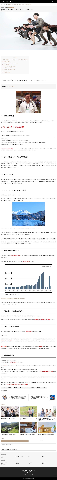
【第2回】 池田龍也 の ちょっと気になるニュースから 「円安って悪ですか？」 (15, 59)
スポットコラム (11, 7)
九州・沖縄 (30, 462)
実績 (43, 456)
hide (16, 57)
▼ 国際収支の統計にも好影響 (7, 71)
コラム (3, 7)
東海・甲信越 (17, 463)
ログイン (11, 449)
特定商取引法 (25, 474)
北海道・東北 (44, 462)
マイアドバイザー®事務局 (5, 462)
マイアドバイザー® (28, 471)
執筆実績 (6, 7)
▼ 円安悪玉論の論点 (6, 61)
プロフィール (11, 86)
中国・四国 (16, 462)
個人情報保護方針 (31, 474)
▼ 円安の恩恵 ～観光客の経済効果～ (8, 69)
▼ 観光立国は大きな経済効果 (7, 67)
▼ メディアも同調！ (6, 64)
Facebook (27, 472)
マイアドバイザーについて (19, 456)
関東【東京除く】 (3, 464)
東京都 (2, 463)
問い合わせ (30, 456)
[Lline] (21, 387)
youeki (6, 390)
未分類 (2, 457)
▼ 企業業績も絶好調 (6, 72)
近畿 (43, 463)
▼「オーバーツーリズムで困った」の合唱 (9, 66)
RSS (29, 472)
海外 (29, 463)
